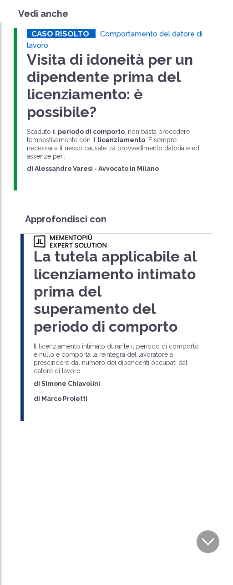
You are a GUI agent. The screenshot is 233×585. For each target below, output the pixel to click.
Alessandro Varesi (64, 168)
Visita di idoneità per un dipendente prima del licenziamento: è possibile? (110, 85)
